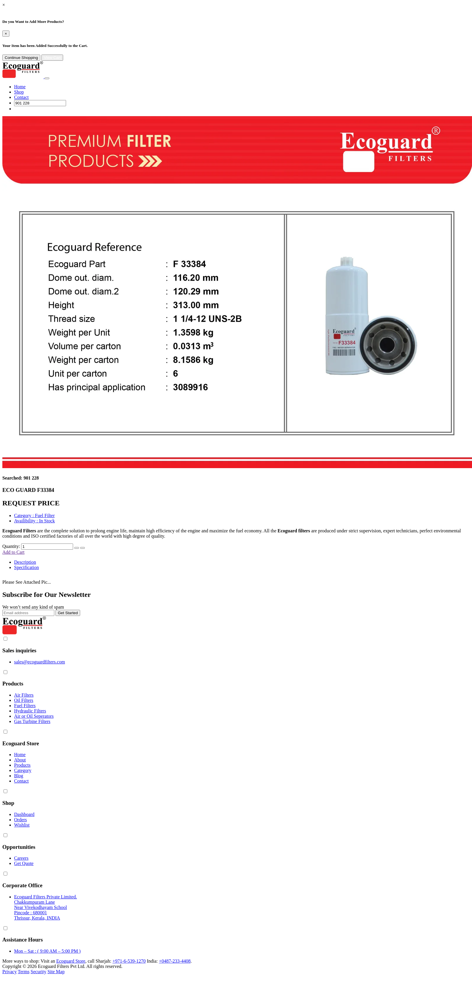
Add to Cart (13, 552)
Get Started (68, 613)
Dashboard (24, 814)
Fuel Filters (25, 705)
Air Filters (23, 695)
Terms (24, 971)
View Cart (52, 57)
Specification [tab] (26, 567)
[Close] (5, 34)
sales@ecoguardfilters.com (39, 661)
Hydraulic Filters (30, 710)
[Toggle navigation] (47, 78)
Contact (21, 97)
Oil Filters (23, 700)
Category (22, 770)
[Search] (40, 103)
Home (20, 86)
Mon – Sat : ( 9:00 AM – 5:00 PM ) (47, 951)
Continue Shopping (21, 57)
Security (38, 971)
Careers (21, 858)
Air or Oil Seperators (34, 716)
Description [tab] (25, 562)
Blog (18, 775)
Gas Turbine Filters (32, 721)
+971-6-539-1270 (129, 961)
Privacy (9, 971)
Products (22, 765)
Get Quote (23, 863)
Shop (19, 91)
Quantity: (11, 546)
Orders (20, 819)
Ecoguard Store (70, 961)
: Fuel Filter (34, 515)
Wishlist (22, 824)
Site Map (56, 971)
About (20, 759)
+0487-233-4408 (175, 961)
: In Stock (34, 520)
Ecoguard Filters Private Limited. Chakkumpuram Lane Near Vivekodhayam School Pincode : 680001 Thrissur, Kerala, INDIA (45, 907)
